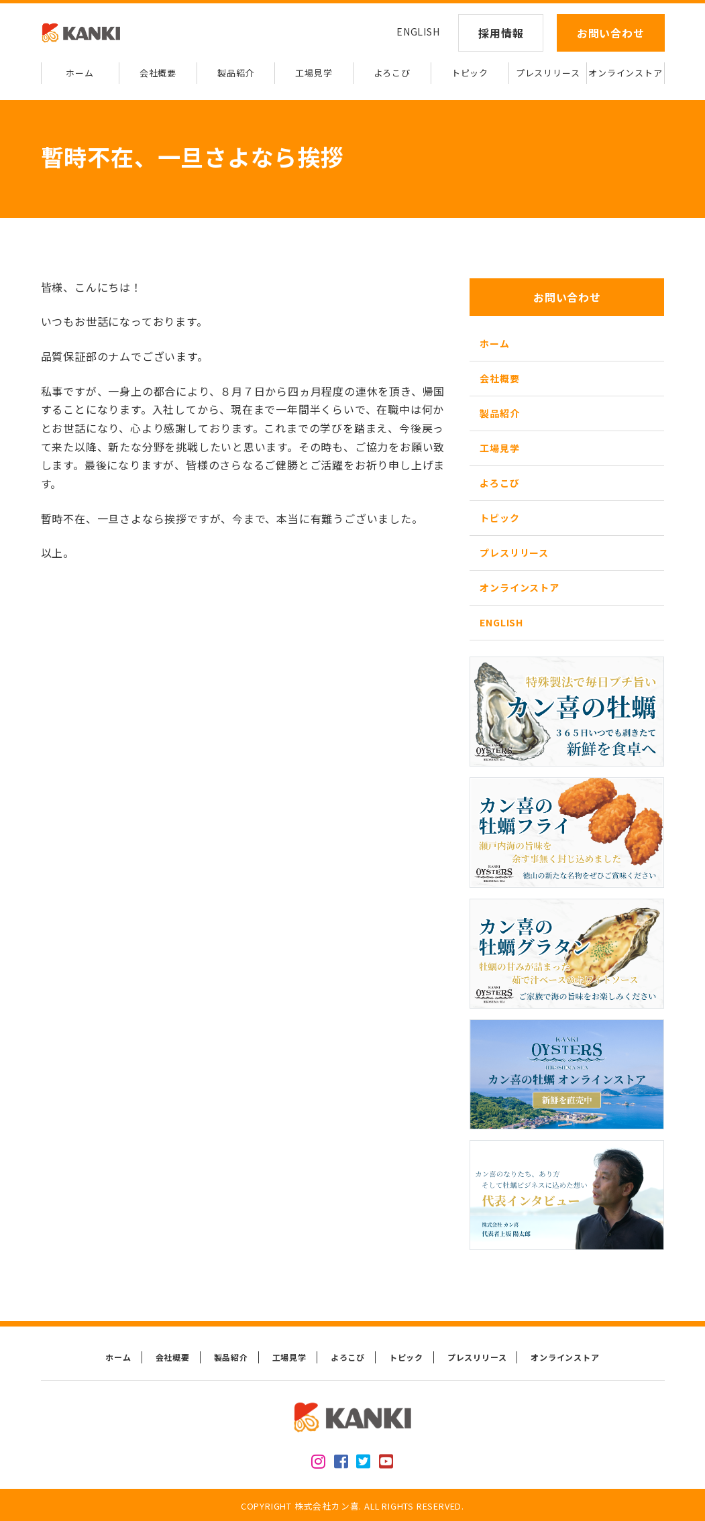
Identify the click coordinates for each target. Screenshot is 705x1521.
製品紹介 (235, 72)
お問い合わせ (611, 33)
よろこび (392, 72)
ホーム (79, 72)
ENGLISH (418, 31)
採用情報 (500, 33)
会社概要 (158, 72)
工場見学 (313, 72)
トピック (469, 72)
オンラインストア (625, 72)
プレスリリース (548, 72)
